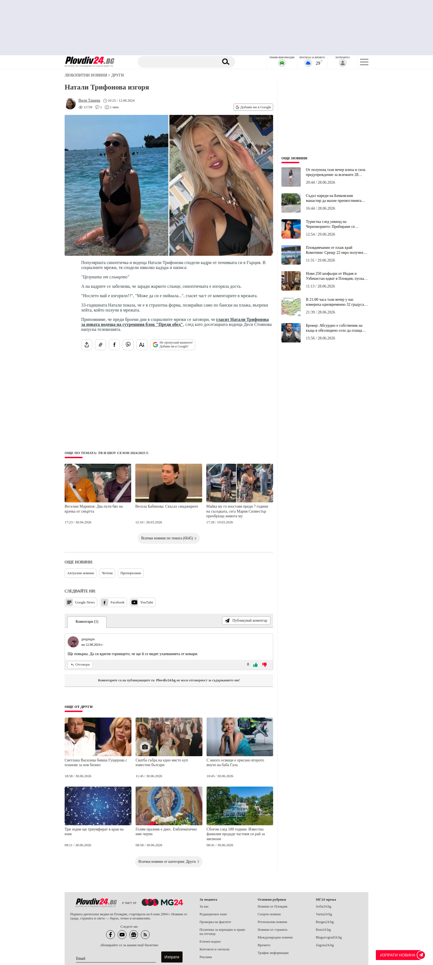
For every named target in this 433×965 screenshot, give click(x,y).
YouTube (142, 602)
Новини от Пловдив (272, 906)
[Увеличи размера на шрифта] (141, 344)
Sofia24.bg (323, 906)
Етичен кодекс (210, 941)
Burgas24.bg (325, 922)
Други (117, 75)
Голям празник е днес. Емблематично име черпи (166, 831)
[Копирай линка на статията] (100, 344)
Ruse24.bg (323, 930)
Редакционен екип (213, 914)
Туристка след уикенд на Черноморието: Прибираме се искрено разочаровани (330, 224)
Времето (264, 945)
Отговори (80, 664)
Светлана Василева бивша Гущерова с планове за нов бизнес (96, 762)
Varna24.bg (324, 914)
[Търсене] (178, 62)
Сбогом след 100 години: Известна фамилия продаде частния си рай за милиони (236, 834)
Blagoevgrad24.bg (329, 937)
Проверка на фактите (215, 922)
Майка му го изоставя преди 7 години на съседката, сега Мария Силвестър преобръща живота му (237, 511)
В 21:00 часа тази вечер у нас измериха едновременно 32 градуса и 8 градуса (336, 302)
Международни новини (275, 937)
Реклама (206, 957)
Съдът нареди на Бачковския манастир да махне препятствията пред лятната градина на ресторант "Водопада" (334, 198)
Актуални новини (80, 573)
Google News (80, 602)
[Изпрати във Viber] (128, 344)
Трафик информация (273, 953)
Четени (107, 573)
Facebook (113, 602)
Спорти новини (269, 914)
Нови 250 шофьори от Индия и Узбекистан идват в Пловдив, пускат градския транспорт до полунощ (336, 276)
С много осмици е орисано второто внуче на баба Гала (235, 762)
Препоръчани (130, 573)
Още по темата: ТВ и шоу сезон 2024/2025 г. (107, 453)
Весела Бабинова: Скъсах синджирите (166, 506)
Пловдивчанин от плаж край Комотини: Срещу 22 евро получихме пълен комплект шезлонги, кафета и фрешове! (337, 250)
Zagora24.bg (325, 945)
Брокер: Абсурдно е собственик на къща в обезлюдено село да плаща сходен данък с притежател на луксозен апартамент (334, 328)
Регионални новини (272, 922)
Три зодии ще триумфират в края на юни (94, 831)
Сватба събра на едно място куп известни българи (162, 762)
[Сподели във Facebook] (114, 344)
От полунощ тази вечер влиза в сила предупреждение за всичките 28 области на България (335, 172)
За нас (204, 906)
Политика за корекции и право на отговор (222, 932)
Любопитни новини (86, 75)
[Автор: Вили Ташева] (89, 100)
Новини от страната (272, 930)
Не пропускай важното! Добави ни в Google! (173, 344)
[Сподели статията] (86, 344)
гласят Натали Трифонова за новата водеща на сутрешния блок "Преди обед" (175, 322)
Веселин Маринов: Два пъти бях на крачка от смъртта (94, 508)
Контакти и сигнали (214, 949)
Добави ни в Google (253, 107)
